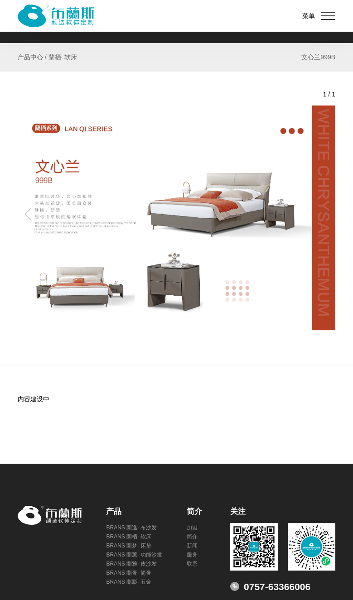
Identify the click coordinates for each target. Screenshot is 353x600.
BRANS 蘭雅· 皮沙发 (131, 564)
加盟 (192, 527)
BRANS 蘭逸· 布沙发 (131, 527)
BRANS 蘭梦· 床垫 (128, 545)
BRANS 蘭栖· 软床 (128, 536)
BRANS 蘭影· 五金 (128, 582)
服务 (192, 555)
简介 (192, 536)
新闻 (192, 545)
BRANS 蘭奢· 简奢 (128, 573)
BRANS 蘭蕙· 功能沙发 (134, 555)
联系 (192, 564)
